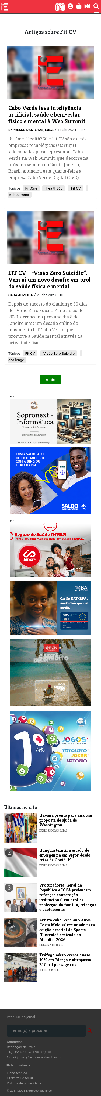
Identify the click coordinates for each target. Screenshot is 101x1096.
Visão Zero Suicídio (59, 353)
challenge (16, 360)
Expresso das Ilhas (25, 130)
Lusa (49, 130)
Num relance (18, 1065)
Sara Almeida (20, 295)
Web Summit (18, 195)
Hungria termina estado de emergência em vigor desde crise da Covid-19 (64, 855)
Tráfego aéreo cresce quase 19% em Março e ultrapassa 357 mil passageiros (65, 960)
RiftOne (31, 188)
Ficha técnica (17, 1073)
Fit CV (75, 188)
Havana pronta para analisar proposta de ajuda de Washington (66, 820)
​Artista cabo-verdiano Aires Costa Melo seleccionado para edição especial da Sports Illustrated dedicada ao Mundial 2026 (67, 930)
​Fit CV (30, 353)
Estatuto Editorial (20, 1078)
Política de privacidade (24, 1083)
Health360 (53, 188)
